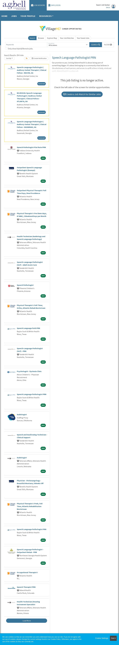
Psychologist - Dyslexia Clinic (29, 371)
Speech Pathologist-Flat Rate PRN (31, 147)
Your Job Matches (67, 38)
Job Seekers (38, 5)
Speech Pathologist (25, 285)
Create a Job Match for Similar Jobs (82, 94)
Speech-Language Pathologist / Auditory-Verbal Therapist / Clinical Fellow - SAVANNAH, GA (31, 124)
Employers (54, 5)
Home (5, 16)
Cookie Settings (101, 638)
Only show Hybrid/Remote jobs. (20, 48)
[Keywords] (26, 44)
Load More (27, 620)
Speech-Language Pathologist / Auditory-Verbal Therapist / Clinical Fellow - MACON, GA (31, 70)
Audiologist (22, 414)
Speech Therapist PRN (26, 587)
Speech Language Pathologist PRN (31, 394)
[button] (108, 44)
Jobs (14, 16)
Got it (113, 638)
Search (32, 38)
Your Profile (28, 16)
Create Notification (39, 58)
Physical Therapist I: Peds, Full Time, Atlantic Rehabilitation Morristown (30, 506)
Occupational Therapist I (27, 572)
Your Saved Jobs (83, 38)
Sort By (8, 58)
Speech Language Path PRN (28, 328)
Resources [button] (45, 16)
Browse (41, 38)
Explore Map (52, 38)
